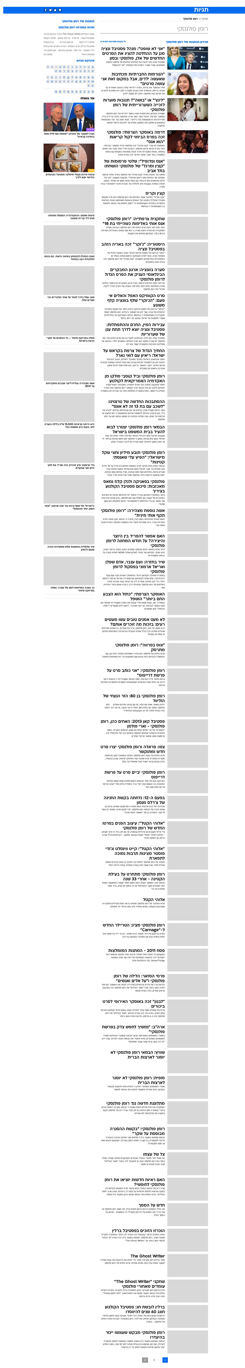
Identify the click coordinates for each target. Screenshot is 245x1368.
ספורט (177, 3)
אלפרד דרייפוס (83, 42)
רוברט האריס (57, 46)
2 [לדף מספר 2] (151, 1360)
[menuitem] (187, 3)
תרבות (153, 3)
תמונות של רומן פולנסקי (75, 21)
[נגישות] (5, 3)
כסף (133, 3)
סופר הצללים (84, 34)
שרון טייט (45, 46)
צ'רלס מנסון (60, 38)
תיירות (102, 3)
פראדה (72, 38)
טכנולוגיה (90, 3)
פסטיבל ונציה (84, 38)
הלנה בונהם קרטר (49, 34)
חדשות (189, 3)
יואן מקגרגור (46, 50)
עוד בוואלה (84, 98)
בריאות (114, 3)
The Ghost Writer (68, 34)
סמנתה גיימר (84, 54)
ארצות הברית (63, 42)
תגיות (202, 19)
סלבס (143, 3)
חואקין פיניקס (62, 50)
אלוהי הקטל (46, 38)
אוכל (124, 3)
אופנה (77, 3)
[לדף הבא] (142, 1360)
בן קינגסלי (45, 42)
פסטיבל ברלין (84, 46)
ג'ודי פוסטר (85, 50)
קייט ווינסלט (70, 46)
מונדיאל (165, 3)
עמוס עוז (45, 54)
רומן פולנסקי (187, 19)
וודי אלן (74, 50)
